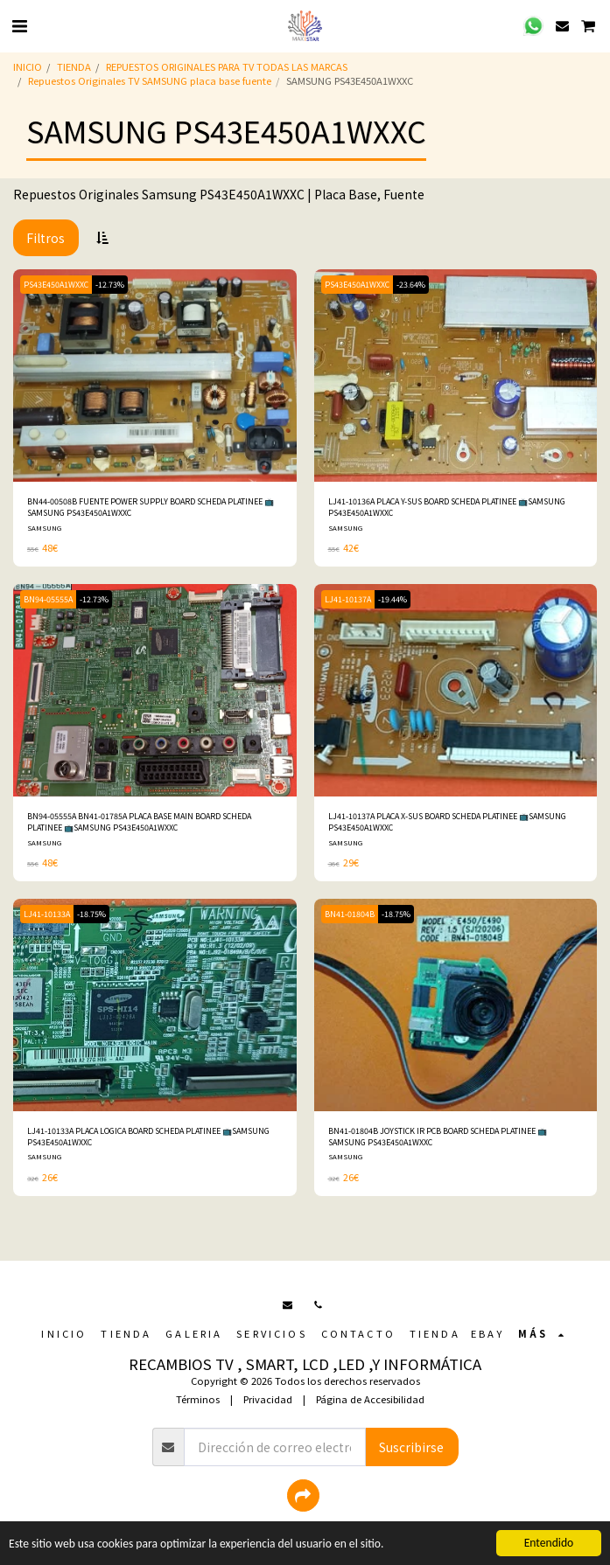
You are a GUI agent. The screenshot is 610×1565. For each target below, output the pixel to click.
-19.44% (392, 599)
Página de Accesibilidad (370, 1399)
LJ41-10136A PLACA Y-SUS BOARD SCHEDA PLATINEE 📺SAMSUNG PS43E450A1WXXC (446, 507)
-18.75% (91, 914)
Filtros (45, 238)
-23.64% (410, 284)
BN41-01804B (350, 914)
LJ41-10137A (348, 599)
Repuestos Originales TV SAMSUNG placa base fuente (149, 80)
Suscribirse (411, 1447)
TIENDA (74, 66)
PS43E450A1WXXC (56, 284)
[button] (19, 25)
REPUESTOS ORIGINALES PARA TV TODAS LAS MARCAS (226, 66)
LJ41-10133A (47, 914)
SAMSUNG (44, 527)
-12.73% (109, 284)
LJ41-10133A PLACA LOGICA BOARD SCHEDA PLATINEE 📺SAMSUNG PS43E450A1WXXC (148, 1136)
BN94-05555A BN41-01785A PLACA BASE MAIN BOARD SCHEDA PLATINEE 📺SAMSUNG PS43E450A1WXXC (139, 821)
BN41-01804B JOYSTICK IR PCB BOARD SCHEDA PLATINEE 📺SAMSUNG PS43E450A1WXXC (437, 1136)
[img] (155, 375)
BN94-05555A (48, 599)
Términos (198, 1399)
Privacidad (267, 1399)
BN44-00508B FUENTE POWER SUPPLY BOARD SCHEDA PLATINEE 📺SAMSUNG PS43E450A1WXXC (150, 507)
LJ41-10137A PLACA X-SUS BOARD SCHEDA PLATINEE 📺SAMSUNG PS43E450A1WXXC (447, 821)
